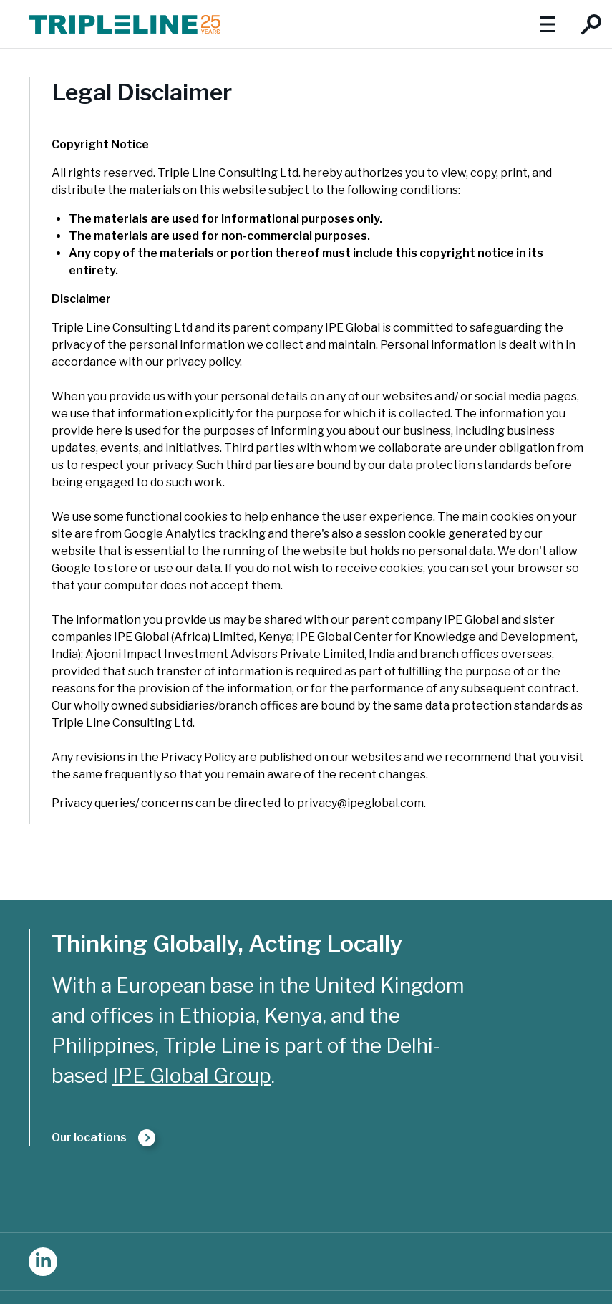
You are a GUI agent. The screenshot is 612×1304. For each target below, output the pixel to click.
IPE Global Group (191, 1075)
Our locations (89, 1137)
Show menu (547, 24)
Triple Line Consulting (125, 24)
